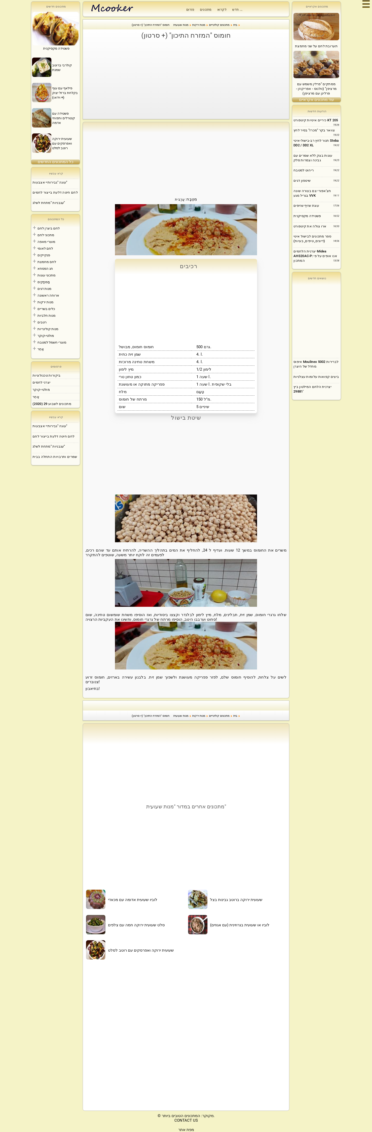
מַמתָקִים (43, 282)
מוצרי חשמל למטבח (51, 342)
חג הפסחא (45, 268)
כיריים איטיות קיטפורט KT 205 (315, 120)
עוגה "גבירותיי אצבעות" (50, 182)
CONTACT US (186, 1120)
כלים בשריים (46, 309)
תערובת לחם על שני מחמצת (316, 46)
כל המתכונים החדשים (55, 162)
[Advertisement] (186, 79)
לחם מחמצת (46, 262)
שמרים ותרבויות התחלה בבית (55, 457)
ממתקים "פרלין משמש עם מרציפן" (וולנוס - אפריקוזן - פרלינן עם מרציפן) (316, 88)
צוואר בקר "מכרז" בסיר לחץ (314, 130)
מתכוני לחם (45, 235)
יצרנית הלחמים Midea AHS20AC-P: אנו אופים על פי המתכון (315, 255)
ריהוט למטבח (303, 170)
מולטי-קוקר (45, 336)
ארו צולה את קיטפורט (310, 226)
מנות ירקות (45, 302)
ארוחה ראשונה (48, 295)
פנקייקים (43, 255)
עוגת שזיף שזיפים (306, 206)
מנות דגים (44, 289)
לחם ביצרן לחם (48, 228)
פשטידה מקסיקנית (307, 216)
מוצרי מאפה (46, 242)
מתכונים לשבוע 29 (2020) (52, 404)
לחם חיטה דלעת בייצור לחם (53, 436)
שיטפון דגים (302, 180)
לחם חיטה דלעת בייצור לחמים (55, 192)
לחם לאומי (45, 248)
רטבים (42, 322)
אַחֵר (40, 349)
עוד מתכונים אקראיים (316, 99)
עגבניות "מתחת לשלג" (49, 203)
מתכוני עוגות (46, 275)
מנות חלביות (46, 315)
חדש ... (237, 9)
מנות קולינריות (47, 329)
